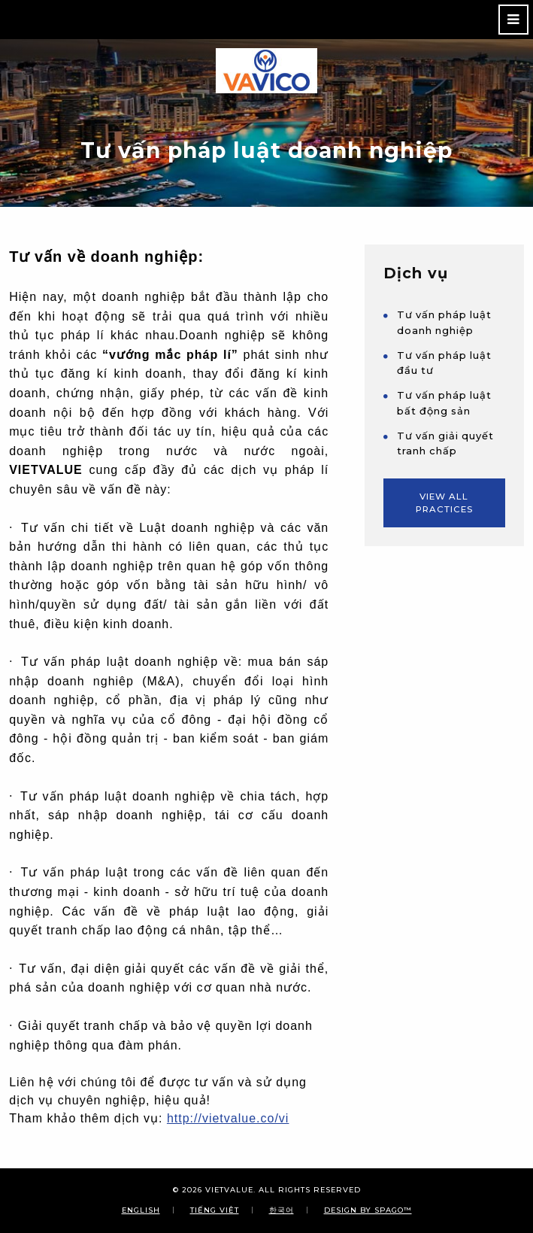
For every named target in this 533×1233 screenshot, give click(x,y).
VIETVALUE (229, 1190)
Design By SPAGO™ (368, 1210)
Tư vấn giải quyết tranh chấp (445, 443)
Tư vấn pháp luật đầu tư (444, 363)
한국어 (281, 1210)
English (141, 1210)
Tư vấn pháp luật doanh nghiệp (444, 322)
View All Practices (444, 502)
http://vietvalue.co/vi (228, 1118)
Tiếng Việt (214, 1210)
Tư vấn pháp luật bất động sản (444, 403)
